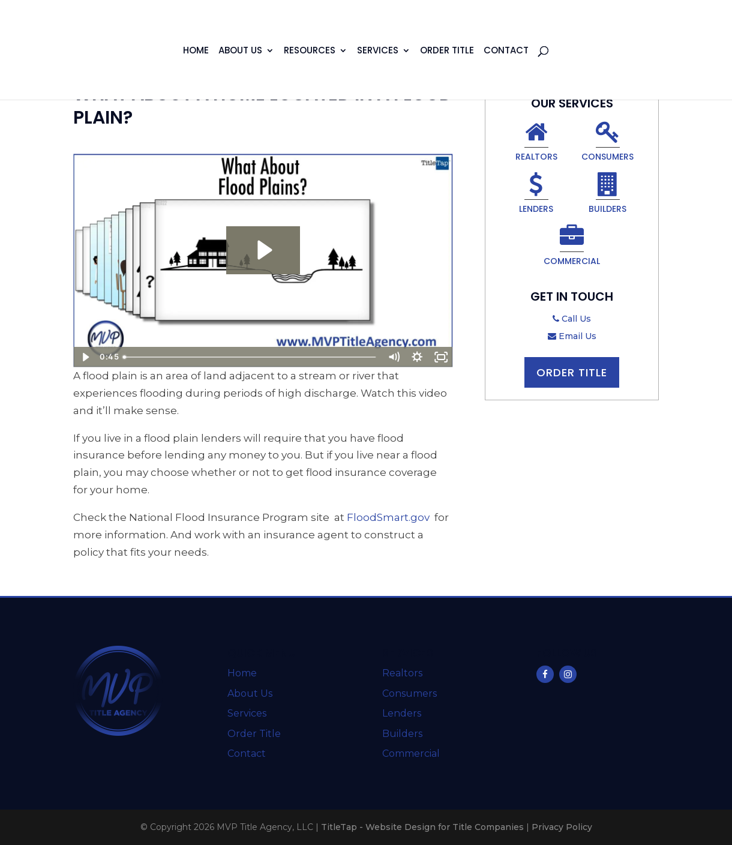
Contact (506, 51)
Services (377, 51)
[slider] (250, 357)
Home (196, 51)
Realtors (536, 143)
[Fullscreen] (441, 357)
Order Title (447, 51)
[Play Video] (85, 357)
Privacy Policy (562, 827)
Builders (607, 195)
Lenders (536, 195)
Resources (309, 51)
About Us (240, 51)
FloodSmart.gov (388, 517)
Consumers (607, 143)
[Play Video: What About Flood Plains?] (263, 250)
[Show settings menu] (418, 357)
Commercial (572, 247)
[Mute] (394, 357)
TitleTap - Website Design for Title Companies (422, 827)
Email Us (572, 336)
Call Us (572, 318)
